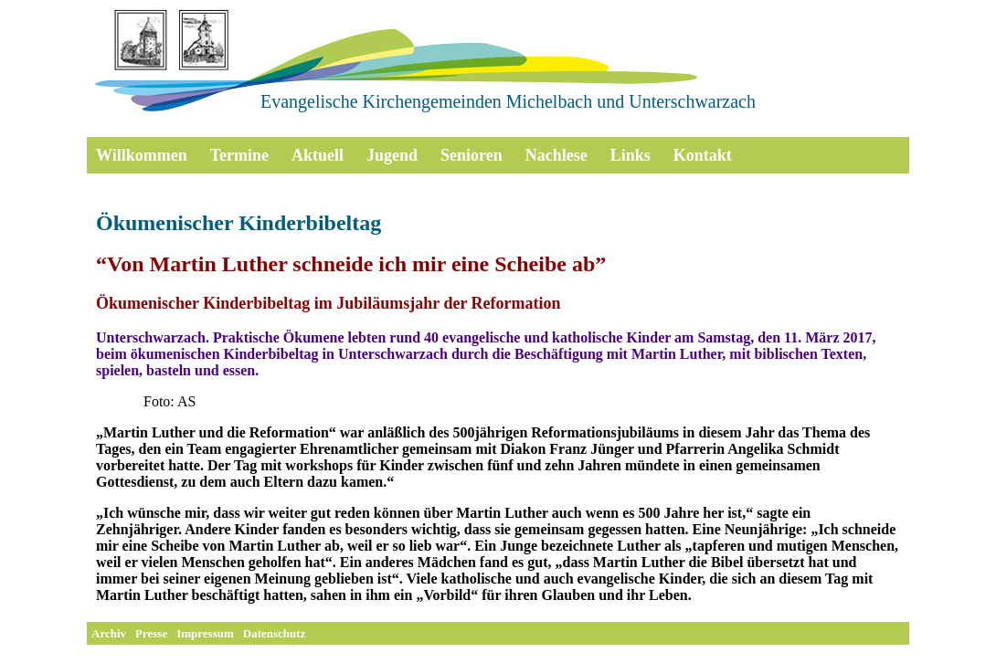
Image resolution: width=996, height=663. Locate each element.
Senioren (471, 155)
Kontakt (702, 155)
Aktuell (317, 155)
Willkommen (141, 155)
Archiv (108, 633)
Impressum (205, 633)
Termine (239, 155)
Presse (151, 633)
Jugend (392, 155)
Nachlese (556, 155)
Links (630, 155)
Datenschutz (274, 633)
